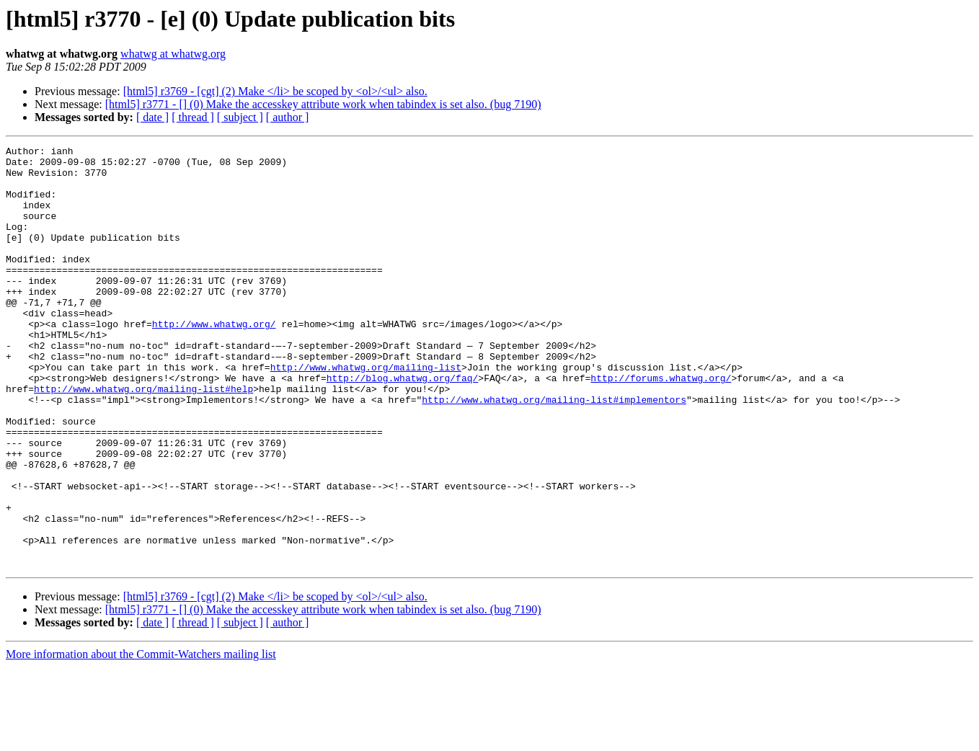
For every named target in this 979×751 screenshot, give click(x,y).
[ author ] (287, 117)
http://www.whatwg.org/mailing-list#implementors (554, 451)
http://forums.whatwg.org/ (660, 425)
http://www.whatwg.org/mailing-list (365, 412)
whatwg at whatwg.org (173, 54)
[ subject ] (240, 117)
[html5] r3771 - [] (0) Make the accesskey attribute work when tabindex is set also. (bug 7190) (323, 104)
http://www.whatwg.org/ (214, 360)
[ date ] (152, 117)
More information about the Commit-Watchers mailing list (141, 738)
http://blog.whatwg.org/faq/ (403, 425)
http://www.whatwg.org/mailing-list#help (143, 438)
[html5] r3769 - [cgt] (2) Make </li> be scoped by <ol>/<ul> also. (275, 91)
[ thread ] (193, 117)
